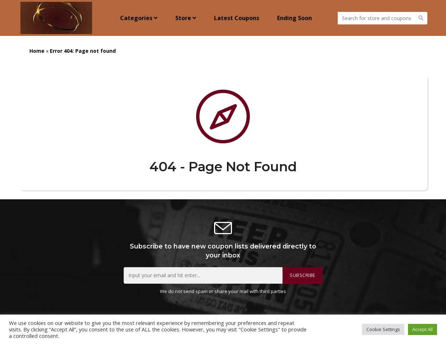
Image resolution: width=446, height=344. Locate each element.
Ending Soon (294, 18)
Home (36, 50)
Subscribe (302, 275)
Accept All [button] (422, 329)
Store (185, 18)
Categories (138, 18)
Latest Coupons (236, 18)
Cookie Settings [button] (383, 329)
